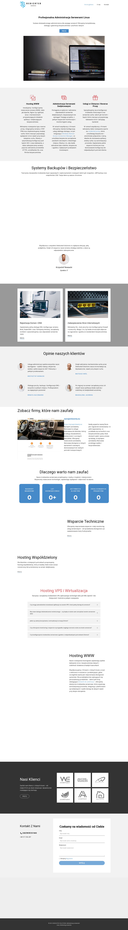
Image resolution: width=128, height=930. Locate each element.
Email (60, 838)
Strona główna (88, 4)
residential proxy (94, 131)
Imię (60, 831)
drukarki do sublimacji (86, 682)
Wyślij (82, 863)
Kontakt (106, 4)
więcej (64, 31)
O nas (98, 4)
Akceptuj (66, 858)
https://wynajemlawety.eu (73, 424)
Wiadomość (62, 845)
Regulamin (69, 858)
